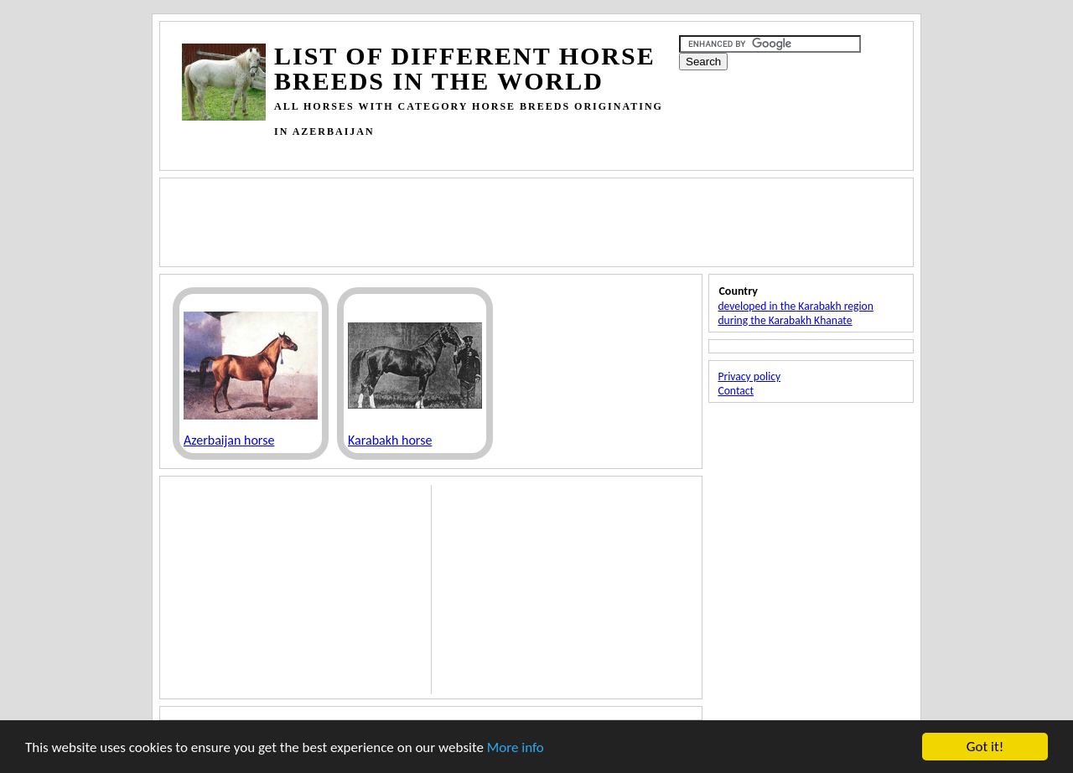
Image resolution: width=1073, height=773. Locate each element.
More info (515, 747)
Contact (736, 391)
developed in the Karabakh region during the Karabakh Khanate (795, 313)
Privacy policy (749, 376)
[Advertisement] (487, 150)
